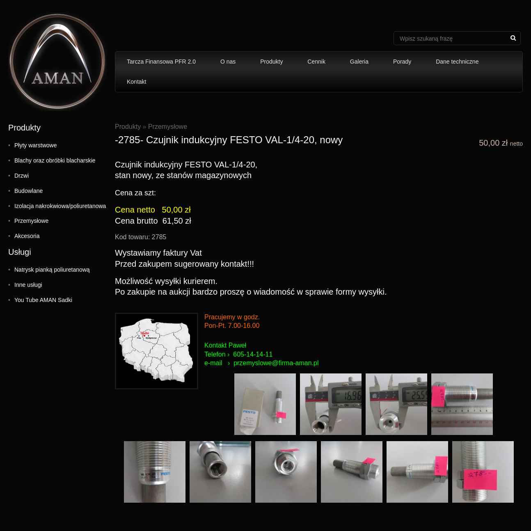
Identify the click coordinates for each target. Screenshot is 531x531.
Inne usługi (28, 285)
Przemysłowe (31, 220)
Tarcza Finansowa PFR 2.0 (161, 61)
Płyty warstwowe (35, 145)
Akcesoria (26, 236)
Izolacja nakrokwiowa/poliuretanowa (60, 206)
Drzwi (21, 175)
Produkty (271, 61)
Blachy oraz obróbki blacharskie (55, 160)
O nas (228, 61)
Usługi (19, 251)
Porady (402, 61)
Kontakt (136, 81)
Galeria (359, 61)
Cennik (316, 61)
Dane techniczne (457, 61)
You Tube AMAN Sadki (43, 300)
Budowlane (28, 191)
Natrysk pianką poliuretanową (52, 269)
